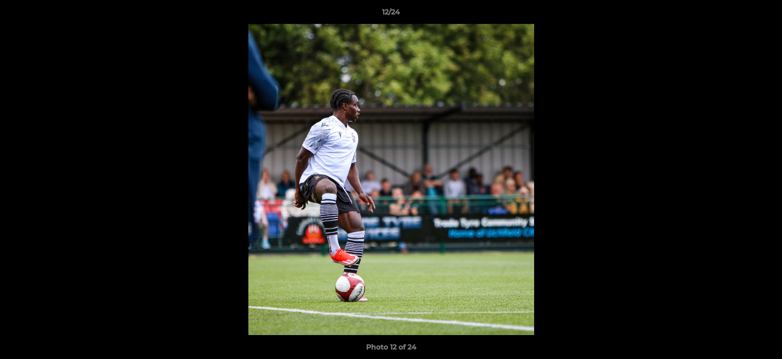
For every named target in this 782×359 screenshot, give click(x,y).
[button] (764, 14)
